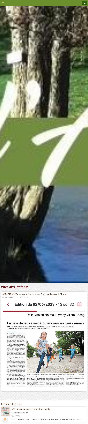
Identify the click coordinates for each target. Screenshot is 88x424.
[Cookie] (4, 419)
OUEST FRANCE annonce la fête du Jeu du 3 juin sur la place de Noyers (34, 294)
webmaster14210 (11, 297)
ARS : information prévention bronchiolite (31, 409)
